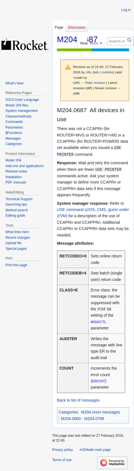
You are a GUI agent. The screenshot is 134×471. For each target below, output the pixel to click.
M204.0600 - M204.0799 (82, 418)
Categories (68, 412)
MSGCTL (99, 322)
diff (76, 82)
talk (96, 72)
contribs (107, 72)
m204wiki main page (95, 450)
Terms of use (62, 460)
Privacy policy (62, 450)
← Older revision (92, 82)
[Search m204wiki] (120, 41)
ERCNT (98, 381)
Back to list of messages (78, 400)
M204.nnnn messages (100, 412)
